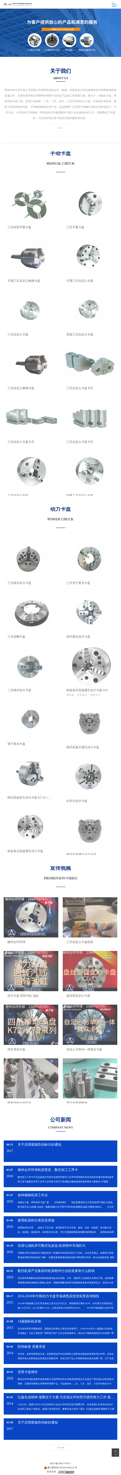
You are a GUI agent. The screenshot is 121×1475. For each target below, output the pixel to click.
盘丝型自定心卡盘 (78, 1006)
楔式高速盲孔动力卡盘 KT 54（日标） (31, 808)
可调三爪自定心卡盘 (79, 291)
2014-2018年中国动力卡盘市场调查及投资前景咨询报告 (58, 1296)
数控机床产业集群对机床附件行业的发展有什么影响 (56, 1271)
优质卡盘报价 (28, 1372)
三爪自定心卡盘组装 (79, 952)
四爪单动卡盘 (16, 1059)
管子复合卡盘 (16, 754)
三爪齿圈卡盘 (16, 647)
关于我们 (60, 71)
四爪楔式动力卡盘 (78, 647)
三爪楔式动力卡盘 (19, 593)
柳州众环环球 (16, 952)
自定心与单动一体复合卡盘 (84, 1059)
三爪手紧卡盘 (75, 237)
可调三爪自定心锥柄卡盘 (23, 291)
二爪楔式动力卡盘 (19, 700)
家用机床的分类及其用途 (36, 1220)
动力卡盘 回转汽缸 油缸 (23, 1006)
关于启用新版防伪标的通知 (38, 1422)
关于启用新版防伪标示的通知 (39, 1144)
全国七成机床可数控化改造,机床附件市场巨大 (52, 1245)
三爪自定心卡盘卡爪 (79, 398)
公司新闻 (60, 1115)
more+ (54, 127)
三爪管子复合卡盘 (78, 593)
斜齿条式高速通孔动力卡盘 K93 (87, 700)
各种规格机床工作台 (33, 1195)
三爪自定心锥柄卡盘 (20, 398)
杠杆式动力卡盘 (76, 811)
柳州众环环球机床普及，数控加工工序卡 (48, 1170)
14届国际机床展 (29, 1321)
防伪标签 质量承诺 (31, 1347)
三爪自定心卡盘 (17, 345)
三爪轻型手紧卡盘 (19, 237)
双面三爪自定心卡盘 (79, 345)
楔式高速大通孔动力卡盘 (82, 757)
